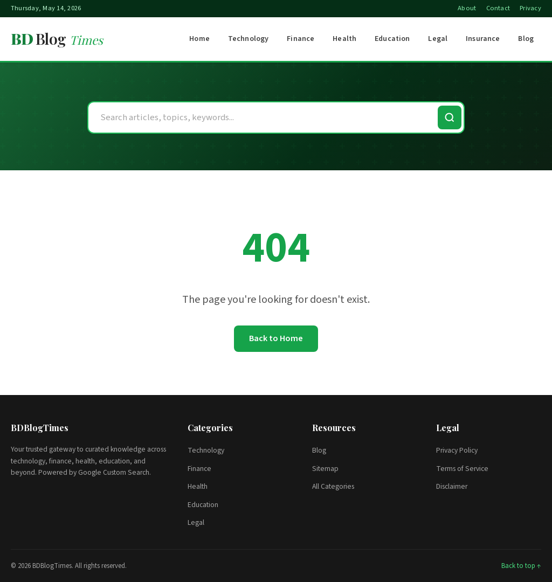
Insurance (483, 38)
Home (199, 38)
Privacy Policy (457, 450)
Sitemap (325, 468)
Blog (526, 38)
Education (392, 38)
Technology (248, 38)
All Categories (333, 486)
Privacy (530, 8)
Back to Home (276, 338)
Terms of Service (462, 468)
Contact (498, 8)
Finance (300, 38)
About (467, 8)
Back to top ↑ (521, 566)
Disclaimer (451, 486)
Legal (437, 38)
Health (344, 38)
